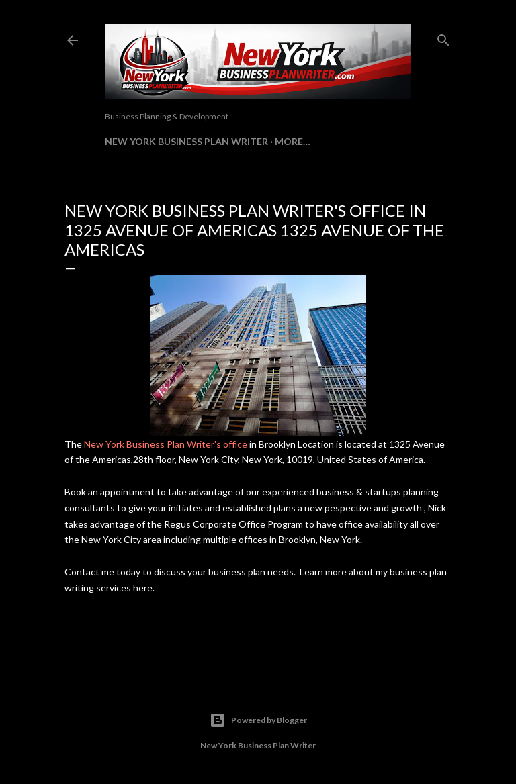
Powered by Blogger (258, 720)
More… (292, 141)
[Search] (443, 37)
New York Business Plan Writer (186, 141)
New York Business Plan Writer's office (165, 444)
